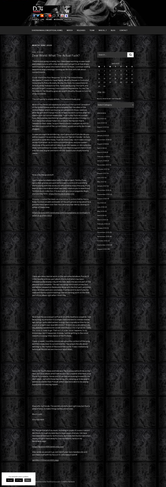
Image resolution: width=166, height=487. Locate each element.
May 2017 (100, 182)
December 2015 (103, 232)
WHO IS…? (103, 30)
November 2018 (103, 140)
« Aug (99, 92)
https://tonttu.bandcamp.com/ (61, 194)
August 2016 (102, 199)
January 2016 (102, 228)
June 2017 (101, 178)
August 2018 (102, 144)
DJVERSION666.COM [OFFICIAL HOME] (47, 30)
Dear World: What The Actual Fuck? (56, 55)
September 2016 (103, 194)
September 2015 (103, 245)
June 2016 (101, 207)
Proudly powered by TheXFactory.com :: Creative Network (53, 482)
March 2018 (101, 152)
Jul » (103, 92)
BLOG (113, 30)
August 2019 (102, 127)
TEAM (91, 30)
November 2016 (103, 190)
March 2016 (101, 220)
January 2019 (102, 135)
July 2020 (100, 119)
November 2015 (103, 236)
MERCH (70, 30)
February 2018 (102, 156)
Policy (28, 480)
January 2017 (102, 186)
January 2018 (102, 161)
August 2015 (102, 249)
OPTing (18, 480)
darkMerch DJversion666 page (45, 460)
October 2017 (102, 169)
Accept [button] (10, 480)
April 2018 (101, 148)
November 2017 (103, 165)
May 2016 (100, 211)
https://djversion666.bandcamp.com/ (48, 447)
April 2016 (101, 215)
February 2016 (102, 224)
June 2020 (101, 123)
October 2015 (102, 241)
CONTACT (124, 30)
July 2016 (100, 203)
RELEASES (81, 30)
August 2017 (102, 173)
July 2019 (100, 131)
